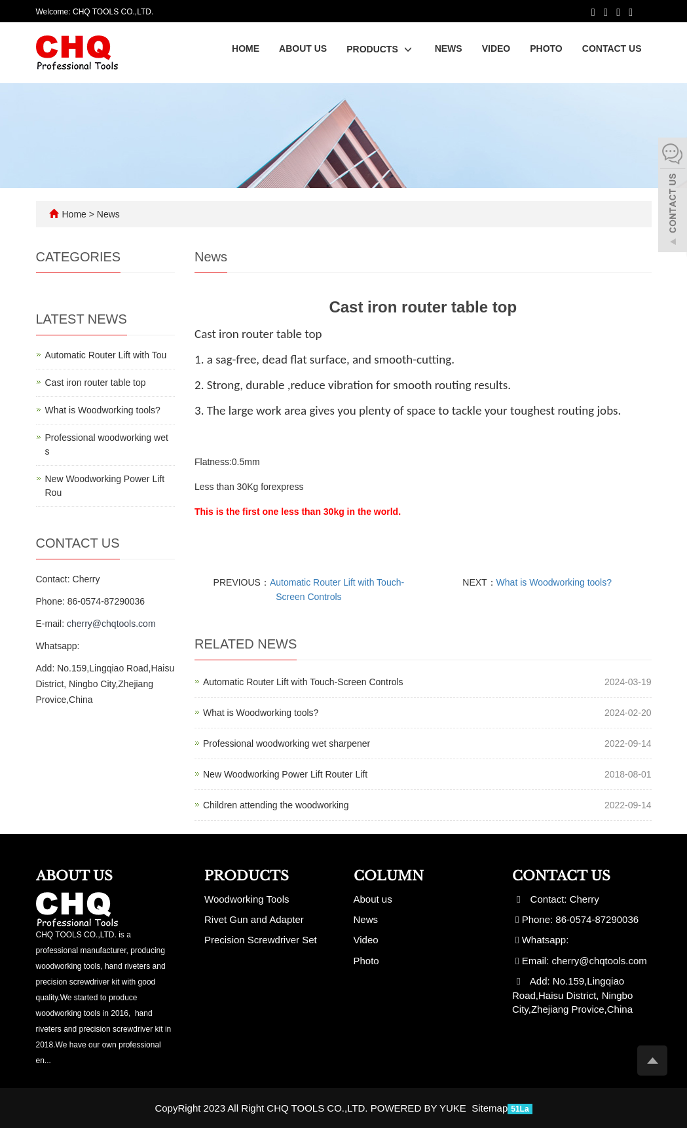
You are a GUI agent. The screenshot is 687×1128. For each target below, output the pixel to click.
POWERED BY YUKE (420, 1108)
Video (496, 48)
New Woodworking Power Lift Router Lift (285, 774)
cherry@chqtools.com (111, 623)
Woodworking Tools (246, 899)
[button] (408, 49)
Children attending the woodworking (276, 805)
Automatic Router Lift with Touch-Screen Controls (303, 682)
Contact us (612, 48)
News (448, 48)
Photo (546, 48)
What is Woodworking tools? (554, 582)
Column (389, 876)
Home (245, 48)
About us (303, 48)
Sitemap (490, 1108)
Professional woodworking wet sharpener (286, 743)
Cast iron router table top (95, 382)
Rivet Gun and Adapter (254, 919)
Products (380, 49)
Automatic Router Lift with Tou (106, 355)
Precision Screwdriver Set (260, 939)
